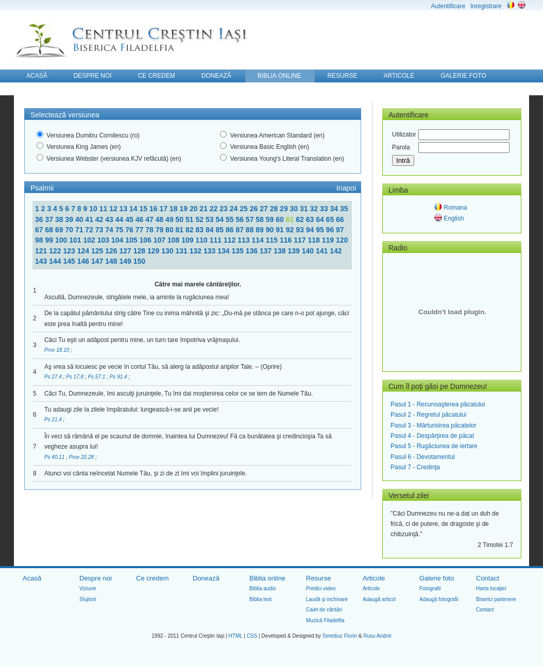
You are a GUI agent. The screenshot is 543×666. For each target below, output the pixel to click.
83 (201, 230)
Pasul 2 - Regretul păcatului (428, 414)
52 (201, 219)
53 (210, 219)
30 (295, 208)
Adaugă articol (379, 599)
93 (301, 230)
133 (210, 251)
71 (80, 230)
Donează (206, 578)
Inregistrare (486, 6)
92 (291, 230)
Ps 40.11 (55, 457)
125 (98, 251)
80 (170, 230)
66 (340, 219)
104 (118, 240)
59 (271, 219)
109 (188, 240)
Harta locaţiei (491, 588)
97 (340, 230)
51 (190, 219)
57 (251, 219)
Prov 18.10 (57, 350)
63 (311, 219)
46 (140, 219)
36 (40, 219)
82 (190, 230)
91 (280, 230)
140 (309, 251)
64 (321, 219)
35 (344, 208)
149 (126, 261)
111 (217, 240)
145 (70, 261)
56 (240, 219)
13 (124, 208)
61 (291, 219)
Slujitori (87, 599)
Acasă (32, 578)
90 (271, 230)
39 (70, 219)
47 (150, 219)
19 (184, 208)
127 (126, 251)
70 (70, 230)
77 (140, 230)
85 (220, 230)
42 (100, 219)
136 (253, 251)
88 (251, 230)
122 (56, 251)
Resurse (318, 578)
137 (267, 251)
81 (180, 230)
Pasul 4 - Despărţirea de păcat (432, 435)
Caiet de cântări (324, 609)
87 (240, 230)
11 (104, 208)
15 (144, 208)
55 (230, 219)
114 (258, 240)
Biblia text (260, 599)
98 (40, 240)
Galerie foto (436, 578)
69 (60, 230)
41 (90, 219)
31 (305, 208)
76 (130, 230)
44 (120, 219)
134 (224, 251)
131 (183, 251)
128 (140, 251)
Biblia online (267, 578)
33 (325, 208)
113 (244, 240)
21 (204, 208)
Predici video (320, 588)
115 (273, 240)
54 (220, 219)
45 (130, 219)
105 (132, 240)
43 (110, 219)
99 (50, 240)
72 (90, 230)
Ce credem (152, 578)
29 (285, 208)
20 (194, 208)
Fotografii (430, 588)
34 (335, 208)
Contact (487, 578)
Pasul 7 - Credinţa (415, 467)
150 (139, 261)
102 (90, 240)
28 (275, 208)
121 (42, 251)
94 (311, 230)
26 (255, 208)
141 (323, 251)
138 (280, 251)
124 (84, 251)
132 (196, 251)
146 (84, 261)
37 (50, 219)
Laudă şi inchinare (327, 599)
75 (120, 230)
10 (94, 208)
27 (264, 208)
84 (210, 230)
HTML (236, 636)
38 (60, 219)
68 (50, 230)
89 (260, 230)
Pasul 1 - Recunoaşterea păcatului (438, 404)
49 (170, 219)
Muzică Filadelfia (325, 620)
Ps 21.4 (53, 419)
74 (110, 230)
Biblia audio (262, 588)
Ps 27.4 (53, 377)
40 (80, 219)
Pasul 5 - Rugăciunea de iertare (434, 446)
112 (230, 240)
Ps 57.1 (97, 377)
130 (168, 251)
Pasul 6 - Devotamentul (423, 456)
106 (146, 240)
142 (336, 251)
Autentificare (448, 6)
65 (331, 219)
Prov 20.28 (82, 457)
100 (62, 240)
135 (239, 251)
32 (315, 208)
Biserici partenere (496, 599)
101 (76, 240)
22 (214, 208)
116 (287, 240)
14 (134, 208)
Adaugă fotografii (439, 599)
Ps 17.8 (75, 377)
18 (174, 208)
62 (301, 219)
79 (160, 230)
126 (112, 251)
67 (40, 230)
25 (244, 208)
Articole (374, 578)
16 (154, 208)
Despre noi (95, 578)
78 (150, 230)
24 (235, 208)
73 (100, 230)
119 (329, 240)
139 (295, 251)
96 (331, 230)
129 (154, 251)
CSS (252, 636)
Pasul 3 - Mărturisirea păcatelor (434, 425)
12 (114, 208)
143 (42, 261)
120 (342, 240)
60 (280, 219)
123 (70, 251)
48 (160, 219)
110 (202, 240)
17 (164, 208)
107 (160, 240)
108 (174, 240)
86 (230, 230)
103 (104, 240)
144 (56, 261)
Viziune (87, 588)
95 (321, 230)
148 (112, 261)
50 (180, 219)
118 (314, 240)
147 (98, 261)
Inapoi (346, 188)
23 (224, 208)
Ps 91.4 (119, 377)
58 (260, 219)
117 (301, 240)
